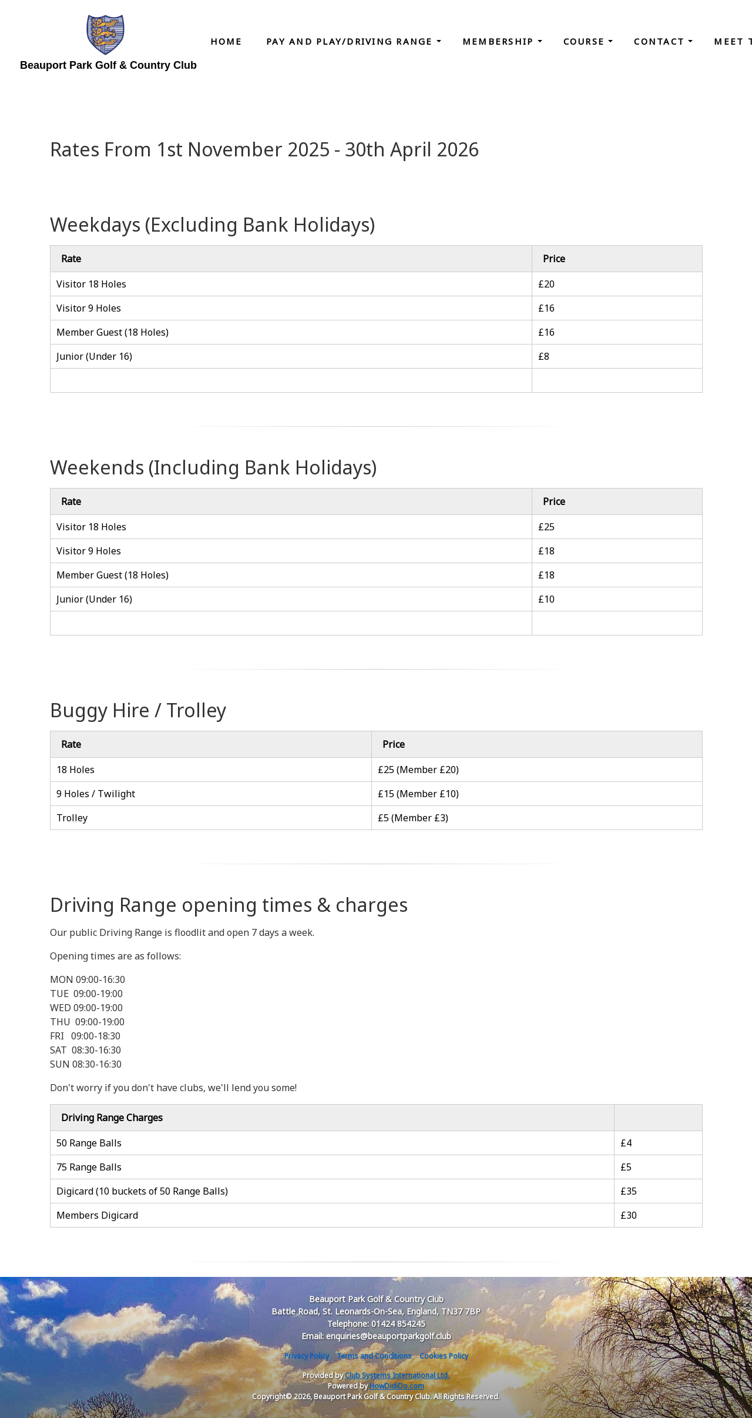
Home (226, 41)
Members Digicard (97, 1215)
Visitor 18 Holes (91, 283)
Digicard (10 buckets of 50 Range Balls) (142, 1191)
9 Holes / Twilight (95, 793)
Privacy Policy (306, 1356)
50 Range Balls (89, 1142)
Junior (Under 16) (94, 356)
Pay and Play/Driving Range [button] (351, 41)
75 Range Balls (89, 1167)
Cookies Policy (443, 1356)
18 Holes (75, 769)
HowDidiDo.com (397, 1386)
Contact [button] (661, 41)
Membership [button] (500, 41)
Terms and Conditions (374, 1356)
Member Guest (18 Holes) (112, 332)
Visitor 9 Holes (88, 308)
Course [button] (586, 41)
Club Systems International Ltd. (397, 1375)
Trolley (72, 817)
